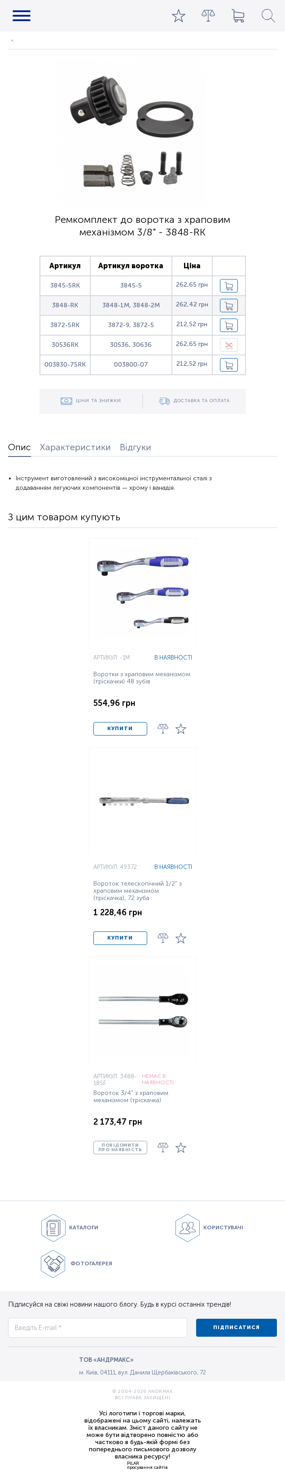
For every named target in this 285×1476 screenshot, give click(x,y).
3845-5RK (65, 285)
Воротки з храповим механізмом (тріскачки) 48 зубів (141, 678)
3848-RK (65, 305)
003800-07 (131, 364)
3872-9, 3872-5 (131, 325)
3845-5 (131, 285)
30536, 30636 (131, 345)
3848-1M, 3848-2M (131, 305)
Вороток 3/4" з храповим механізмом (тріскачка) (130, 1097)
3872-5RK (64, 325)
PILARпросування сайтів (147, 1465)
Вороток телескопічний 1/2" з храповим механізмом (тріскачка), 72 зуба (137, 891)
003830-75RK (65, 364)
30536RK (65, 345)
